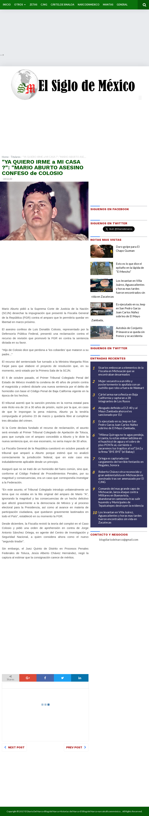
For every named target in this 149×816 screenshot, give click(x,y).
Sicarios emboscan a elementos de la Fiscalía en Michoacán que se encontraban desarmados (121, 371)
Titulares (15, 156)
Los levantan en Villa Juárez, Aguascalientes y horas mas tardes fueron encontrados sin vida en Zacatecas (118, 288)
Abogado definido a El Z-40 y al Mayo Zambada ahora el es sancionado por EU (117, 411)
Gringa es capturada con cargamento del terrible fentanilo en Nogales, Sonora (121, 462)
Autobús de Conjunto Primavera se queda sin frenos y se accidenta (130, 332)
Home (5, 156)
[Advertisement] (74, 26)
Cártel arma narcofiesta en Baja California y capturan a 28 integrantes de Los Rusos (118, 398)
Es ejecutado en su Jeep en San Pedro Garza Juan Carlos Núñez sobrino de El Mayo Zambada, (118, 312)
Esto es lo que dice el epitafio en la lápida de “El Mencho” (130, 267)
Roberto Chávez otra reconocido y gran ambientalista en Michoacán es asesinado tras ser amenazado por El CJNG (121, 477)
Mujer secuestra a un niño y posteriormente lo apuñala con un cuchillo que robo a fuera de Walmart (121, 384)
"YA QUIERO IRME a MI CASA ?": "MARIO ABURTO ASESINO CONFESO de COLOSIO (42, 167)
